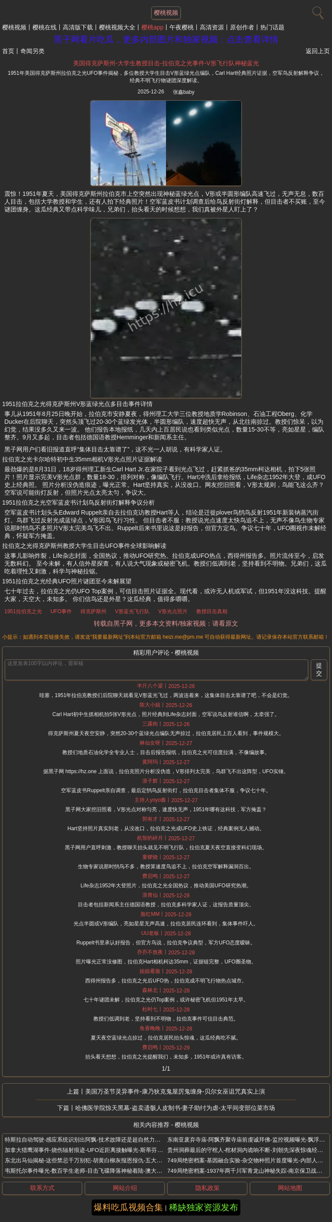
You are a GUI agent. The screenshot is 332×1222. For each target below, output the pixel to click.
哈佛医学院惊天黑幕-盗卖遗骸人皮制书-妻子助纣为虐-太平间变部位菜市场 (175, 1107)
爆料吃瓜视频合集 (128, 1207)
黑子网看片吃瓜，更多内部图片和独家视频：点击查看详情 (166, 39)
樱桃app (152, 27)
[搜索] (317, 10)
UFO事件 (61, 611)
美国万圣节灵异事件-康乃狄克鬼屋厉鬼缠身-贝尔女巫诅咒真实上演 (175, 1091)
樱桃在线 (44, 27)
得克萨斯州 (93, 611)
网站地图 (290, 1187)
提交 (319, 669)
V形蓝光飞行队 (132, 611)
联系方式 (42, 1187)
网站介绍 (125, 1187)
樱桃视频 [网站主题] (166, 12)
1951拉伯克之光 (23, 611)
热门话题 (272, 27)
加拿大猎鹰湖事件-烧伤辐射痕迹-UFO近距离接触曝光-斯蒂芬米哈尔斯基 (95, 1150)
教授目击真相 (211, 611)
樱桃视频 (14, 27)
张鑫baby (184, 92)
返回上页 (318, 51)
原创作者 (242, 27)
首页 (8, 51)
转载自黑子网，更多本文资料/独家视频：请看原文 (166, 623)
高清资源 (212, 27)
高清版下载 (78, 27)
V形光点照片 (173, 611)
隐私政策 (207, 1187)
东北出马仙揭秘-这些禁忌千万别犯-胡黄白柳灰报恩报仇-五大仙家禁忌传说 (97, 1160)
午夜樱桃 (181, 27)
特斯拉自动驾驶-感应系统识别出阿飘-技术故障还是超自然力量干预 (88, 1139)
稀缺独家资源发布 (203, 1207)
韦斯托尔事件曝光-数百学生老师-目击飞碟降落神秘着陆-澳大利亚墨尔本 (95, 1171)
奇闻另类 (32, 51)
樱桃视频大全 (117, 27)
